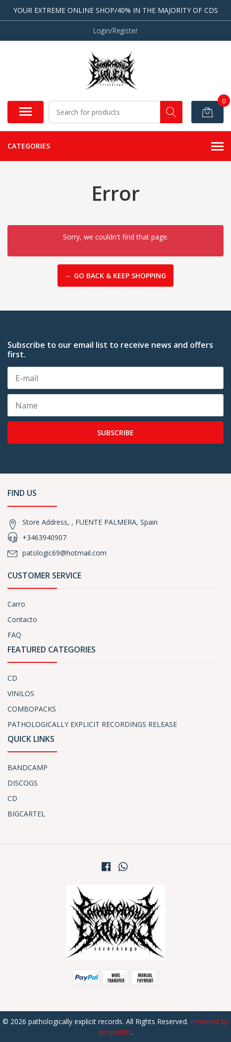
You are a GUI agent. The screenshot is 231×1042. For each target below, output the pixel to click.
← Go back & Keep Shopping (115, 275)
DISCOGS (22, 783)
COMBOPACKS (31, 709)
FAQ (14, 635)
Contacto (22, 619)
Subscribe (115, 432)
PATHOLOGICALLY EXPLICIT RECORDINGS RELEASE (92, 724)
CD (12, 678)
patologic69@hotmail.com (64, 553)
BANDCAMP (27, 767)
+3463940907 (44, 537)
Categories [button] (115, 146)
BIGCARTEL (26, 813)
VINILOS (20, 693)
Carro (16, 604)
